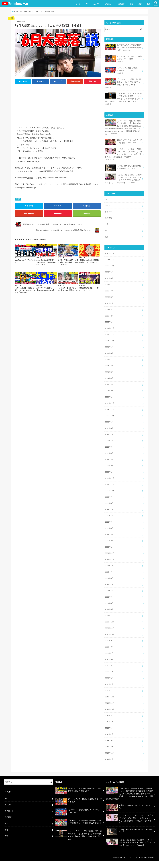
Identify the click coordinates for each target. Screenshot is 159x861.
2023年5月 (109, 447)
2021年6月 (109, 591)
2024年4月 (109, 378)
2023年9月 (109, 422)
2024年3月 (109, 384)
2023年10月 (109, 416)
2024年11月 (109, 334)
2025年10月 (109, 266)
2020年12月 (109, 622)
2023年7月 (109, 434)
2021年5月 (109, 597)
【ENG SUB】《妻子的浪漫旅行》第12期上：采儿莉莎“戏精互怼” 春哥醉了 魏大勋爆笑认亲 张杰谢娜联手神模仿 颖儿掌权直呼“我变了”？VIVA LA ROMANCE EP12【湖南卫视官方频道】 (123, 127)
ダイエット (109, 4)
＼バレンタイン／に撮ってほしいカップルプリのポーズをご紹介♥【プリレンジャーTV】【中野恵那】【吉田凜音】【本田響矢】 (123, 154)
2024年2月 (109, 391)
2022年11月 (109, 484)
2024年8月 (109, 353)
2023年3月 (109, 459)
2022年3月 (109, 534)
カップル (96, 4)
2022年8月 (109, 503)
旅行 (131, 4)
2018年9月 (109, 740)
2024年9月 (109, 347)
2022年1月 (109, 547)
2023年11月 (109, 409)
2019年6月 (109, 722)
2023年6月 (109, 441)
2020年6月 (109, 659)
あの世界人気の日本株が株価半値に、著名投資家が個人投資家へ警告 (123, 47)
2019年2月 (109, 734)
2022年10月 (109, 491)
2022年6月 (109, 516)
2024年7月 (109, 360)
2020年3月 (109, 678)
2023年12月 (109, 403)
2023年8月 (109, 428)
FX (87, 4)
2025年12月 (109, 253)
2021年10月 (109, 566)
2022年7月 (109, 509)
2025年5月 (109, 297)
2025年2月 (109, 316)
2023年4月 (109, 453)
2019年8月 (109, 716)
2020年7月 (109, 653)
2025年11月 (109, 260)
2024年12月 (109, 328)
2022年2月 (109, 541)
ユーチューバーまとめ (132, 857)
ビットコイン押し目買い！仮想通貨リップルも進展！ (123, 59)
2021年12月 (109, 553)
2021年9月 (109, 572)
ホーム (78, 4)
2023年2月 (109, 466)
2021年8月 (109, 578)
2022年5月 (109, 522)
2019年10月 (109, 709)
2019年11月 (109, 703)
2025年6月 (109, 291)
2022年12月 (109, 478)
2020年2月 (109, 684)
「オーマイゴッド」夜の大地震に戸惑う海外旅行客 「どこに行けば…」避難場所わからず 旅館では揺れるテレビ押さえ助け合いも (123, 98)
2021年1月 (109, 616)
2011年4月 (109, 759)
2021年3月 (109, 609)
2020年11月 (109, 628)
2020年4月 (109, 672)
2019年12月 (109, 697)
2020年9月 (109, 641)
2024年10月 (109, 341)
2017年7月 (109, 747)
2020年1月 (109, 691)
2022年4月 (109, 528)
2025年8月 (109, 278)
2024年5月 (109, 372)
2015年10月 (109, 753)
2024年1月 (109, 397)
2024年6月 (109, 366)
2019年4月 (109, 728)
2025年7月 (109, 285)
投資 (148, 4)
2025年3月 (109, 310)
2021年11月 (109, 559)
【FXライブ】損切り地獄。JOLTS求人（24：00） (122, 70)
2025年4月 (109, 303)
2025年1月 (109, 322)
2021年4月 (109, 603)
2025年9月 (109, 272)
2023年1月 (109, 472)
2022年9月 (109, 497)
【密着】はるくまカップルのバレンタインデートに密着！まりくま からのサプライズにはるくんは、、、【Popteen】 (123, 178)
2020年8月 (109, 647)
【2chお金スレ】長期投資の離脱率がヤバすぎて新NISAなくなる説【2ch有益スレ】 (123, 83)
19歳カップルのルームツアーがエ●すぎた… (123, 142)
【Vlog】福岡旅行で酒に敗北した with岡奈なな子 (123, 168)
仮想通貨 (121, 4)
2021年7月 (109, 584)
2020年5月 (109, 666)
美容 (140, 4)
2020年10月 (109, 634)
